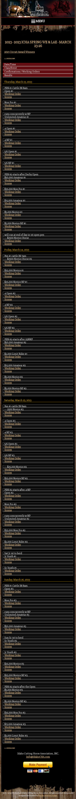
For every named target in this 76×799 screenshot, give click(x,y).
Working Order (12, 94)
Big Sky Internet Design (47, 795)
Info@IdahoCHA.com (38, 757)
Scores (8, 97)
